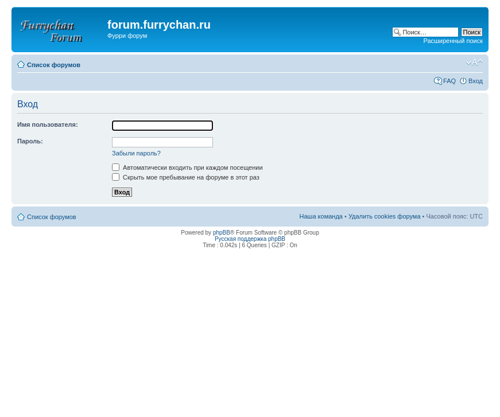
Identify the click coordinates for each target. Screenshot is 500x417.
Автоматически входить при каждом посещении (187, 167)
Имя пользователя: (47, 124)
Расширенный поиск (453, 40)
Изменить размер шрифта (474, 62)
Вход (475, 80)
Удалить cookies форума (384, 216)
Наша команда (321, 216)
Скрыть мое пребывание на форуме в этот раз (185, 177)
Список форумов (53, 64)
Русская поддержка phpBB (250, 239)
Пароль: (30, 141)
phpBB (221, 232)
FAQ (449, 80)
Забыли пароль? (136, 153)
